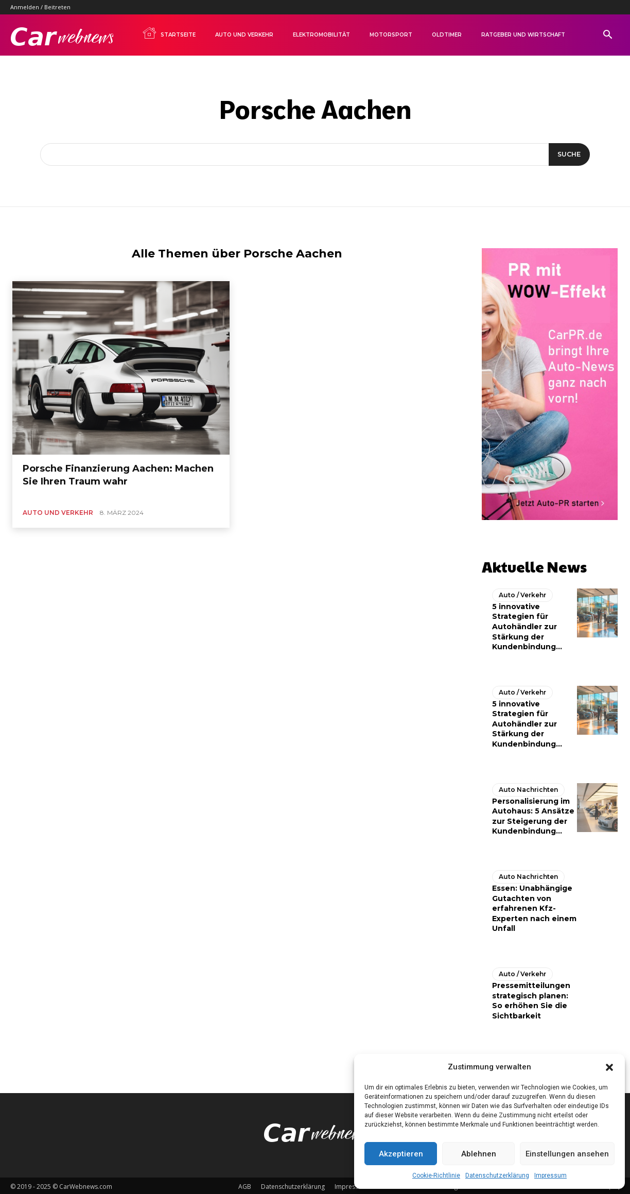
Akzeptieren (401, 1153)
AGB (244, 1184)
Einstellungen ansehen (567, 1153)
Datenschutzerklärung (497, 1175)
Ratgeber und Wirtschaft (523, 34)
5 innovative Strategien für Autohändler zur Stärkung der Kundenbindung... (527, 624)
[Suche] (567, 154)
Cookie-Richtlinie (436, 1175)
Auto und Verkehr (244, 34)
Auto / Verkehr (522, 592)
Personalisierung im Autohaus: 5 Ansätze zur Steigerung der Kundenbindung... (533, 814)
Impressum (550, 1175)
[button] (609, 1067)
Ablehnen (478, 1153)
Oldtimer (447, 34)
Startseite (169, 33)
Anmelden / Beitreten (40, 7)
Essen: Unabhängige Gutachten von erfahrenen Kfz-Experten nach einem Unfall (534, 905)
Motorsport (391, 34)
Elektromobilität (321, 34)
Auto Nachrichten (528, 787)
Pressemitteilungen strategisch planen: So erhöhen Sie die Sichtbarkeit (531, 998)
